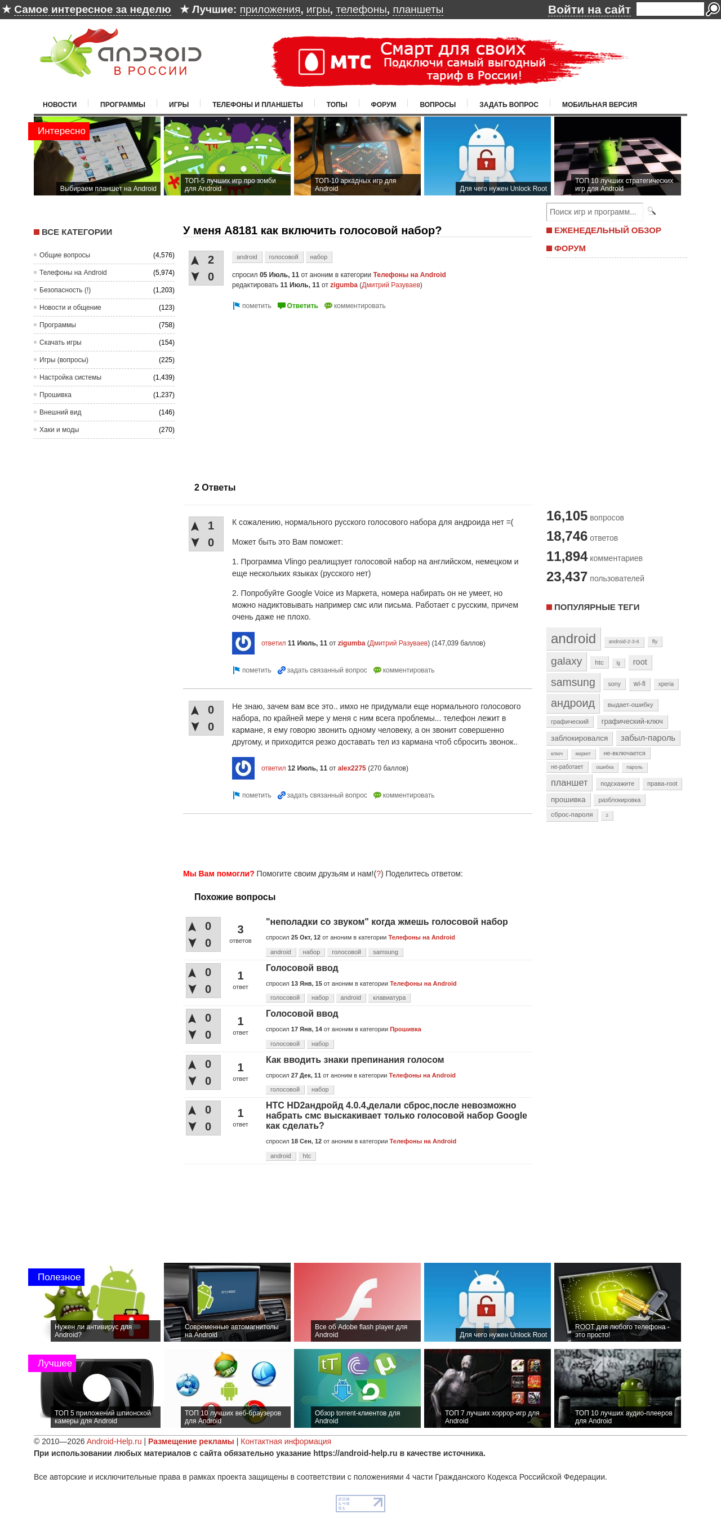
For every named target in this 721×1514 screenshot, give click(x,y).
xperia (666, 684)
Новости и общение (70, 307)
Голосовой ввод (302, 968)
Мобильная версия (599, 105)
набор (319, 256)
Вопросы (438, 105)
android (247, 256)
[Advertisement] (277, 391)
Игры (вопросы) (63, 360)
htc (307, 1155)
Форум (384, 105)
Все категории (77, 232)
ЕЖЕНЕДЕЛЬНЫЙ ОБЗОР (607, 230)
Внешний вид (60, 412)
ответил (273, 643)
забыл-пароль (648, 737)
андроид (573, 703)
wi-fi (640, 684)
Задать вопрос (508, 105)
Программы (122, 105)
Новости (60, 105)
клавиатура (389, 997)
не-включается (625, 753)
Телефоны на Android (73, 273)
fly (655, 641)
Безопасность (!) (65, 290)
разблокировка (619, 799)
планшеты (418, 9)
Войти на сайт (589, 9)
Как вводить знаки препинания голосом (355, 1060)
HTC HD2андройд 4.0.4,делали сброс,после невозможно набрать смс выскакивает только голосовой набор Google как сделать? (396, 1115)
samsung (385, 952)
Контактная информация (286, 1441)
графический (570, 721)
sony (614, 683)
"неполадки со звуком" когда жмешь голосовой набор (387, 922)
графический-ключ (632, 721)
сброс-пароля (572, 814)
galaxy (566, 661)
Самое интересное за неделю (92, 9)
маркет (583, 753)
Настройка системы (70, 377)
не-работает (567, 767)
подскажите (617, 783)
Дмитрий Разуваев (391, 285)
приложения (270, 9)
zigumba (344, 285)
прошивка (568, 799)
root (640, 661)
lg (618, 663)
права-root (662, 783)
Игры (179, 105)
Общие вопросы (64, 255)
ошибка (604, 767)
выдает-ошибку (630, 704)
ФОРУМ (570, 248)
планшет (569, 782)
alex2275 (352, 768)
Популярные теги (596, 607)
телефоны (361, 9)
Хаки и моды (59, 430)
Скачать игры (60, 342)
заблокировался (579, 738)
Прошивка (55, 395)
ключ (557, 753)
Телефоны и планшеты (257, 105)
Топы (337, 105)
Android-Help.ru (114, 1441)
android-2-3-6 (624, 641)
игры (318, 9)
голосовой (284, 256)
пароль (634, 767)
